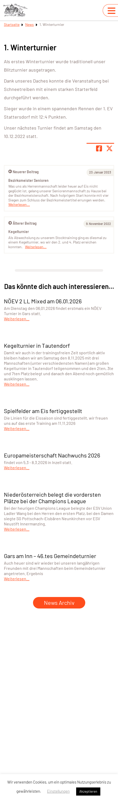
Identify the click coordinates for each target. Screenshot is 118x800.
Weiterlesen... (36, 247)
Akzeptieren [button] (88, 791)
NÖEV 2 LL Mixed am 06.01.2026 (43, 301)
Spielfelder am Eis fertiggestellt (43, 410)
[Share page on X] (109, 148)
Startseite (11, 24)
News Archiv (59, 602)
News (29, 24)
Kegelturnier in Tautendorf (37, 345)
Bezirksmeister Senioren (28, 180)
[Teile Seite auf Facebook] (99, 148)
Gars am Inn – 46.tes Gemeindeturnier (50, 555)
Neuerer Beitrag (23, 172)
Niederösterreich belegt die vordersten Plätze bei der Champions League (52, 497)
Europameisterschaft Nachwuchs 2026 (52, 455)
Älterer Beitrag (22, 223)
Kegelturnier (18, 231)
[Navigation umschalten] (111, 10)
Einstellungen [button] (58, 791)
